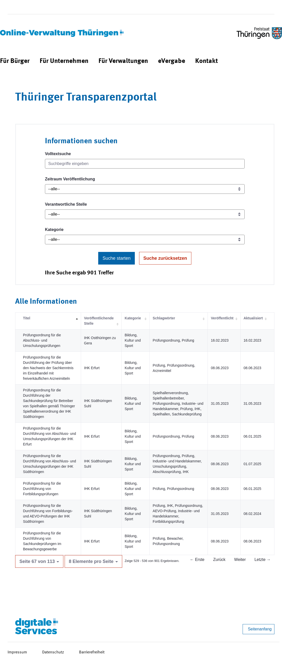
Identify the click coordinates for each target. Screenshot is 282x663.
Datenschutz (53, 652)
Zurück (219, 559)
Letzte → (262, 559)
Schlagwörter (164, 318)
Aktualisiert (253, 318)
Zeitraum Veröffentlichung (70, 179)
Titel (26, 318)
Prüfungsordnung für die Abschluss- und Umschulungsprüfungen (42, 340)
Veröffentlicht (222, 318)
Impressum (17, 652)
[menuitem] (15, 61)
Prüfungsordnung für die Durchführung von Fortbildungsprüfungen (42, 488)
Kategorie (54, 229)
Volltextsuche (58, 154)
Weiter (240, 559)
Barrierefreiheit (92, 652)
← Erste (197, 559)
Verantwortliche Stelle (66, 204)
